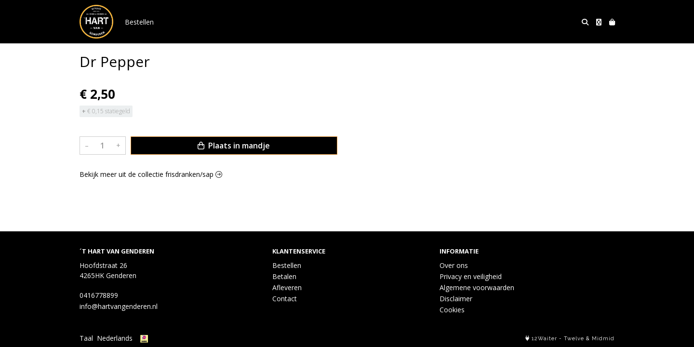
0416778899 (99, 295)
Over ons (454, 265)
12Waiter (544, 338)
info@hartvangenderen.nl (119, 306)
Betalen (284, 276)
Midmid (603, 338)
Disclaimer (456, 298)
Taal (86, 338)
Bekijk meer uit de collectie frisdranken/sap (151, 174)
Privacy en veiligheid (471, 276)
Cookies (452, 309)
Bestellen (139, 22)
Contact (284, 298)
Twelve (574, 338)
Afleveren (287, 287)
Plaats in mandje (234, 145)
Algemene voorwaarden (477, 287)
